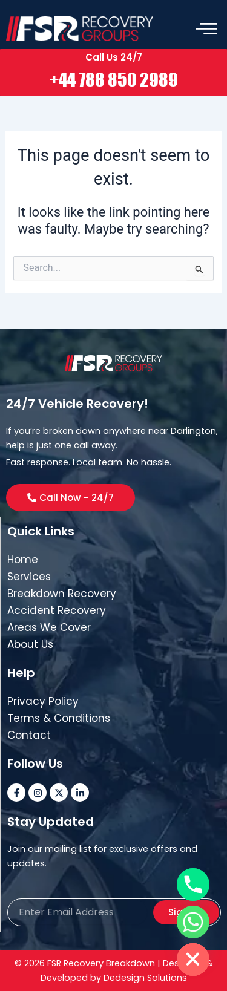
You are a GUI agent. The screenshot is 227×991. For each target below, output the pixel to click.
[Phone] (193, 884)
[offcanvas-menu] (206, 29)
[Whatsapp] (193, 922)
